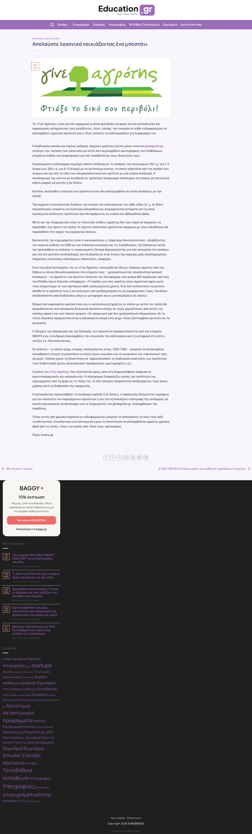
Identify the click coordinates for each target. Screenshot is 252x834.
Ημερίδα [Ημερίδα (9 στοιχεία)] (42, 700)
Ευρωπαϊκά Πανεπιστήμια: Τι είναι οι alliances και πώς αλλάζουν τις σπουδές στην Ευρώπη (35, 592)
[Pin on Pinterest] (133, 458)
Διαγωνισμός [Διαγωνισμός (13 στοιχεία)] (12, 677)
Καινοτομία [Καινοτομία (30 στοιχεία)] (18, 706)
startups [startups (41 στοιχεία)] (42, 665)
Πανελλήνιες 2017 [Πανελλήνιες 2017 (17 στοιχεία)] (38, 732)
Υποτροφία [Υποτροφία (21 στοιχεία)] (40, 778)
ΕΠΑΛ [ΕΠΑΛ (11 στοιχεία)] (6, 689)
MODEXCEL (137, 823)
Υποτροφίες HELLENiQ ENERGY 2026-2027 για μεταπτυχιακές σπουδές (33, 558)
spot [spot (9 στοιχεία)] (28, 666)
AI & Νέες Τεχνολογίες (144, 25)
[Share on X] (113, 458)
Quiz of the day (191, 25)
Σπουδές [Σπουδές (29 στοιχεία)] (12, 755)
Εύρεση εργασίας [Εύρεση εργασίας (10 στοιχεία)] (26, 700)
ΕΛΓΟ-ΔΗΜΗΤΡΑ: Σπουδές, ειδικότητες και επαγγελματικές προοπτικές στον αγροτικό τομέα (34, 611)
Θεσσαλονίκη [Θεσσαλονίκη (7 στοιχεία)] (53, 700)
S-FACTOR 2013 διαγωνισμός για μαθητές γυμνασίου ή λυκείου (205, 469)
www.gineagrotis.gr (150, 146)
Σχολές (63, 25)
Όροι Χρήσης (118, 818)
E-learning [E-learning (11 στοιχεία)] (9, 659)
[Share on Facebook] (106, 458)
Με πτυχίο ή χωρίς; (16, 469)
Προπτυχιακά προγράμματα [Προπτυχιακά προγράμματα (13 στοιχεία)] (34, 742)
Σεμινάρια (170, 25)
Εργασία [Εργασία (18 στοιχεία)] (39, 694)
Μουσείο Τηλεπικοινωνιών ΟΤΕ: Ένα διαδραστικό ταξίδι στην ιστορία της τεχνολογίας (34, 630)
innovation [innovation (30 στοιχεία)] (14, 666)
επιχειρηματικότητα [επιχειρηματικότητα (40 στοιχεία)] (27, 794)
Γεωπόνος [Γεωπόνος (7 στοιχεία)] (18, 672)
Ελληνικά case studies (46, 38)
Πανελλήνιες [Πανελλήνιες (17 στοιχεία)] (13, 732)
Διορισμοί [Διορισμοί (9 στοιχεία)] (28, 677)
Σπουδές (99, 25)
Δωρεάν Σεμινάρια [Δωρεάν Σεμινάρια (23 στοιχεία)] (38, 683)
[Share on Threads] (119, 458)
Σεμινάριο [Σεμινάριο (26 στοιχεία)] (34, 748)
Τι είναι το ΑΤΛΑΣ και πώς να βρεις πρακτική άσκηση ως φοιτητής (36, 575)
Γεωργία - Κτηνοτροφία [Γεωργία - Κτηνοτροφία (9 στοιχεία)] (36, 672)
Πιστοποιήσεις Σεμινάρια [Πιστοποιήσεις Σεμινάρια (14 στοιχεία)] (21, 737)
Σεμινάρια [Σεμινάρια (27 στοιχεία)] (13, 748)
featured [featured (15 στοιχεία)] (34, 658)
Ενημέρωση (81, 25)
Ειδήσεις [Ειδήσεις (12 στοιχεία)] (16, 689)
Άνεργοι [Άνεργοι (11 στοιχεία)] (8, 672)
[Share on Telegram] (146, 458)
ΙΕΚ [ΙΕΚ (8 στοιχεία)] (4, 706)
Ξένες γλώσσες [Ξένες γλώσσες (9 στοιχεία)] (44, 727)
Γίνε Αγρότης (60, 372)
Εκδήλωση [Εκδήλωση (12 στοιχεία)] (30, 689)
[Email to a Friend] (126, 458)
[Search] (52, 25)
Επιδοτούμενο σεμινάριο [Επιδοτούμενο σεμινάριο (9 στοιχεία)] (17, 695)
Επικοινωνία (134, 818)
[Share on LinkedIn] (139, 458)
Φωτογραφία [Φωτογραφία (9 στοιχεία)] (41, 787)
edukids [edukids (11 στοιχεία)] (22, 659)
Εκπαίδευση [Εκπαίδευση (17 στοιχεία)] (47, 689)
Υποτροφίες (117, 25)
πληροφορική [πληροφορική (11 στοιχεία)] (12, 800)
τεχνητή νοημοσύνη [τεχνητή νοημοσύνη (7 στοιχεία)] (30, 801)
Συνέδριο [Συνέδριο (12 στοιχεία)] (31, 763)
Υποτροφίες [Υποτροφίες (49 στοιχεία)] (18, 786)
